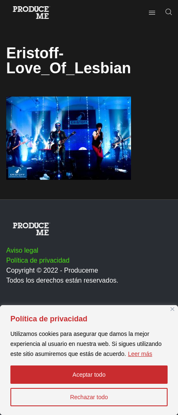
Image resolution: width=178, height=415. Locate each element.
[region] (89, 360)
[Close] (172, 309)
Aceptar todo (88, 374)
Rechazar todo (89, 397)
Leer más (140, 353)
